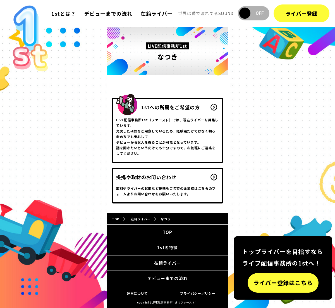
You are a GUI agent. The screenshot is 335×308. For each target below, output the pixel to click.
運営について (137, 293)
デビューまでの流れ (108, 13)
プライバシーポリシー (197, 293)
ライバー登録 (301, 13)
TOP (167, 232)
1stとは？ (63, 13)
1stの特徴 (167, 247)
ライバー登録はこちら (283, 283)
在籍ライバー (157, 13)
